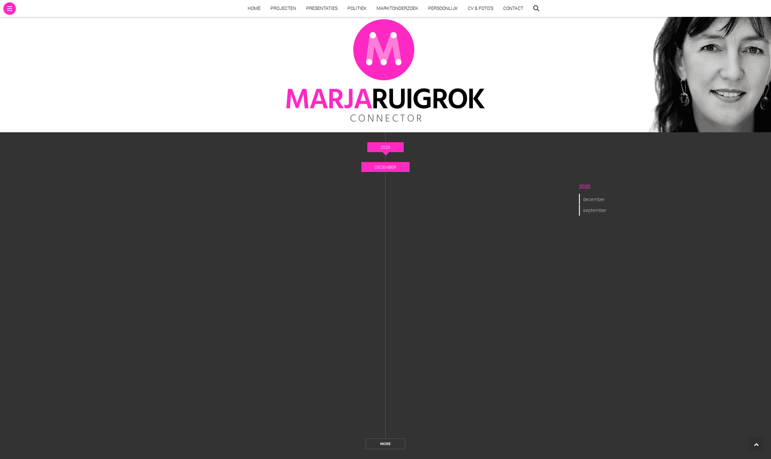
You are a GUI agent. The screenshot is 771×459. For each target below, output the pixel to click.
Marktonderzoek (397, 8)
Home (254, 8)
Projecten (283, 8)
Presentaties (322, 8)
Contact (513, 8)
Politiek (357, 8)
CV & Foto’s (480, 8)
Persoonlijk (443, 8)
